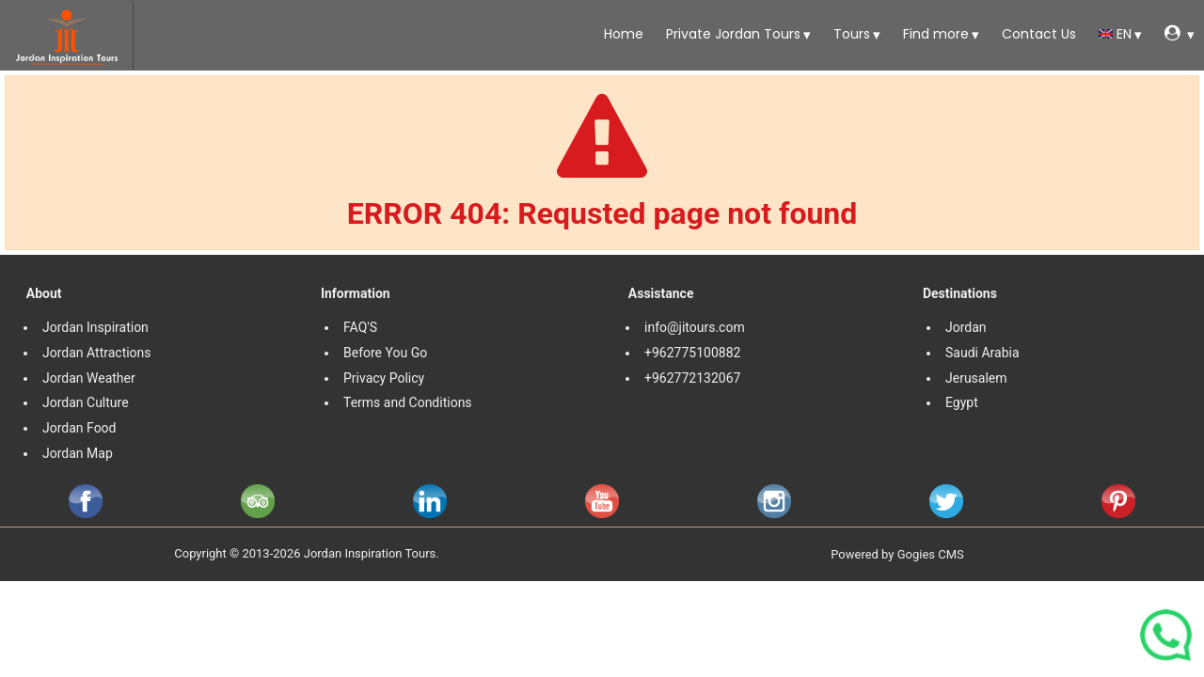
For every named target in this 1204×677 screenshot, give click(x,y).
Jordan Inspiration (95, 327)
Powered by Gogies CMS (897, 554)
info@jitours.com (694, 327)
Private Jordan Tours (731, 33)
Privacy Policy (383, 378)
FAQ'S (360, 327)
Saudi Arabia (982, 352)
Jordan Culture (85, 402)
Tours (850, 33)
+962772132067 (692, 378)
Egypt (963, 402)
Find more (934, 33)
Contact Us (1037, 33)
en (1115, 33)
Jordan (966, 327)
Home (621, 33)
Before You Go (385, 352)
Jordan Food (79, 427)
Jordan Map (77, 453)
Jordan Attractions (96, 352)
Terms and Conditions (409, 402)
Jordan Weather (88, 378)
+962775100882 (692, 352)
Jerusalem (977, 378)
